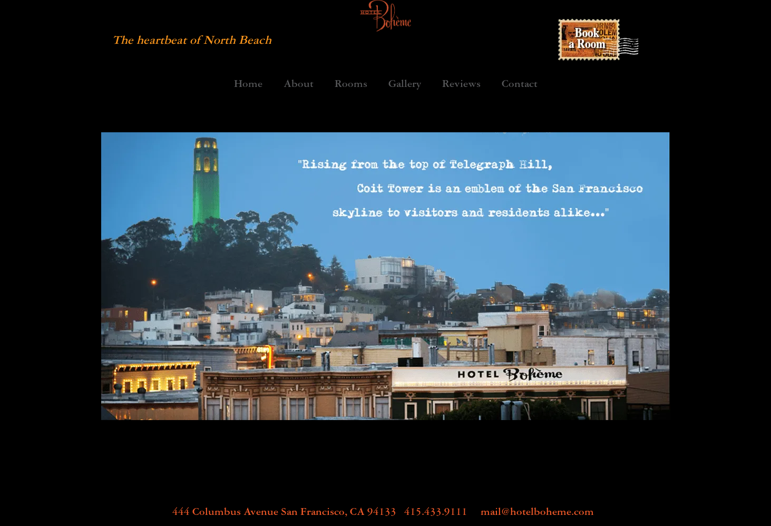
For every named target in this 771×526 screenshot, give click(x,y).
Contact (520, 85)
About (299, 85)
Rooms (351, 85)
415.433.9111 (435, 511)
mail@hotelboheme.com (537, 511)
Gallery (404, 85)
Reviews (461, 85)
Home (248, 85)
